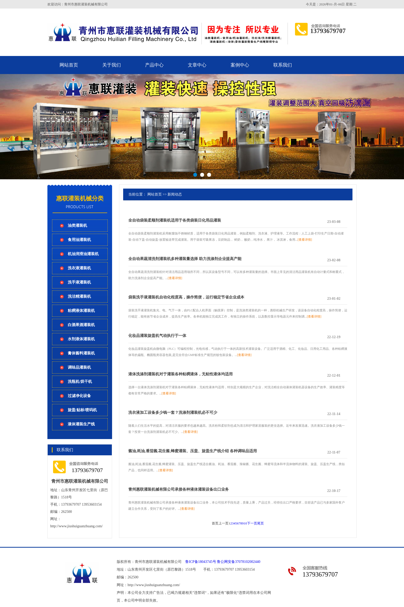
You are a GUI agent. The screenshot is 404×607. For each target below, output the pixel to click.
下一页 (252, 523)
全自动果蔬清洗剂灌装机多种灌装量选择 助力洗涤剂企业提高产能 (184, 259)
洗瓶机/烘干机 (80, 381)
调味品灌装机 (79, 367)
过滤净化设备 (79, 396)
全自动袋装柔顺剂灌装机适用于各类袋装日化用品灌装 (174, 220)
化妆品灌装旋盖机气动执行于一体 (157, 336)
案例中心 (240, 65)
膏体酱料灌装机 (81, 353)
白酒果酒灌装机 (81, 325)
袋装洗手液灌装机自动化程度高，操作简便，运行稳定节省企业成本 (186, 297)
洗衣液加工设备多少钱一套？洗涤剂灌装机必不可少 (172, 412)
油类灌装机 (77, 225)
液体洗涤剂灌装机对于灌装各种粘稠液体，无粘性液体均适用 (180, 374)
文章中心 (197, 65)
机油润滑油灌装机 (83, 254)
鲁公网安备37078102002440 (238, 562)
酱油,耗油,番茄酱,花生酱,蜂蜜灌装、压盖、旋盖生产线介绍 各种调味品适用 (192, 451)
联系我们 (282, 65)
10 (245, 523)
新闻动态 (174, 194)
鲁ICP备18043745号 (200, 562)
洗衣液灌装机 (79, 268)
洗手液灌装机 (79, 282)
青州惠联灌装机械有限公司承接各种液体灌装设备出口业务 (178, 489)
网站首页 (69, 65)
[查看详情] (305, 239)
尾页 (260, 523)
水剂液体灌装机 (81, 339)
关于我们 (111, 65)
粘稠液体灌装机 (81, 311)
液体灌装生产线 (81, 424)
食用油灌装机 (79, 240)
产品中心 (154, 65)
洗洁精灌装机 (79, 296)
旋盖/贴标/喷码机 (82, 410)
